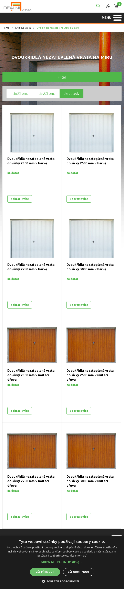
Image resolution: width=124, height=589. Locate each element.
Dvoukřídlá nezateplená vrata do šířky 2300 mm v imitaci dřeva (30, 375)
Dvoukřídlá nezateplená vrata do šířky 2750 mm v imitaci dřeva (30, 481)
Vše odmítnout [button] (78, 572)
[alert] (62, 562)
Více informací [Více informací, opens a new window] (78, 555)
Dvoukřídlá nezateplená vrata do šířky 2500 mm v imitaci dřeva (90, 375)
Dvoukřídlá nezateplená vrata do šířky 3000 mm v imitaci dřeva (90, 481)
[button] (62, 562)
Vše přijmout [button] (45, 572)
